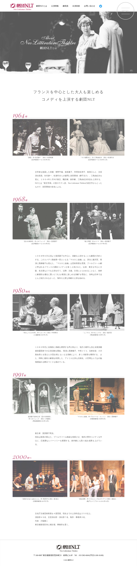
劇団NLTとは (41, 6)
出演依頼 (76, 6)
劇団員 (65, 6)
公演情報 (55, 6)
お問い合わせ (89, 6)
